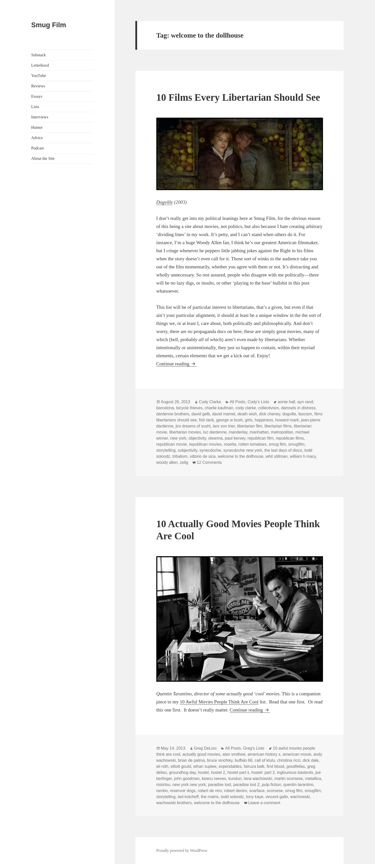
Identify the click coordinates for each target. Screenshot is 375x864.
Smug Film (48, 25)
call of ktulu (265, 760)
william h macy (303, 456)
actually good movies (201, 754)
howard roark (287, 420)
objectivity (197, 438)
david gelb (200, 414)
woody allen (167, 462)
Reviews (38, 86)
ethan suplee (204, 766)
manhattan (259, 432)
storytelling (166, 450)
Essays (36, 96)
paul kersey (235, 438)
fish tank (206, 420)
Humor (37, 127)
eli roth (162, 766)
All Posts (237, 402)
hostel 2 (218, 772)
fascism (305, 414)
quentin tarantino (298, 784)
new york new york (189, 784)
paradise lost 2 (246, 784)
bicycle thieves (189, 408)
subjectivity (187, 450)
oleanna (215, 438)
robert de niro (210, 791)
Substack (38, 55)
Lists (35, 107)
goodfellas (296, 766)
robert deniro (235, 791)
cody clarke (246, 408)
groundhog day (182, 772)
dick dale (311, 760)
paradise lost (219, 784)
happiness (264, 420)
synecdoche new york (242, 450)
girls (248, 420)
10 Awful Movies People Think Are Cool (219, 701)
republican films (290, 438)
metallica (313, 778)
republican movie (171, 444)
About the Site (43, 158)
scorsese (275, 791)
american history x (264, 754)
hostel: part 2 (263, 772)
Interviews (39, 117)
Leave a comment (264, 803)
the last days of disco (283, 450)
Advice (37, 138)
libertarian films (278, 426)
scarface (256, 791)
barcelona (165, 408)
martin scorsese (288, 778)
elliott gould (181, 766)
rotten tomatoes (252, 444)
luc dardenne (215, 432)
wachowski (300, 797)
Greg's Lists (253, 748)
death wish (247, 414)
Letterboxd (40, 65)
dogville (289, 414)
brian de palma (191, 760)
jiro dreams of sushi (193, 426)
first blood (275, 766)
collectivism (268, 408)
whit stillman (277, 456)
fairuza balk (254, 766)
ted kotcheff (188, 797)
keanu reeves (214, 778)
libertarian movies (185, 432)
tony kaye (254, 797)
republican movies (205, 444)
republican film (260, 438)
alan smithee (233, 754)
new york (178, 438)
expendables (230, 766)
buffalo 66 (244, 760)
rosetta (230, 444)
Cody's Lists (258, 402)
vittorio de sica (202, 456)
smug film (277, 444)
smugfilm (296, 444)
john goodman (186, 778)
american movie (297, 754)
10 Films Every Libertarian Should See (238, 97)
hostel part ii (238, 772)
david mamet (223, 414)
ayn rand (305, 402)
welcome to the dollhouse (240, 456)
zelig (184, 462)
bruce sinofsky (220, 760)
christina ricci (288, 760)
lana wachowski (258, 778)
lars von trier (224, 426)
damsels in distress (298, 408)
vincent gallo (277, 797)
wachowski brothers (174, 803)
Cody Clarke (210, 402)
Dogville (164, 202)
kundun (235, 778)
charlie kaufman (219, 408)
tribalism (180, 456)
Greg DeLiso (205, 748)
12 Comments (209, 462)
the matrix (209, 797)
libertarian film (249, 426)
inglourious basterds (295, 772)
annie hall (286, 402)
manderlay (238, 432)
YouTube (38, 75)
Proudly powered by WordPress (181, 850)
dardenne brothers (172, 414)
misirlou (163, 784)
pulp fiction (271, 784)
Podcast (37, 148)
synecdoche (210, 450)
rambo (162, 791)
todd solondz (232, 797)
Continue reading (176, 363)
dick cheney (269, 414)
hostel (203, 772)
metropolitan (282, 432)
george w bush (229, 420)
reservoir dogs (182, 791)
